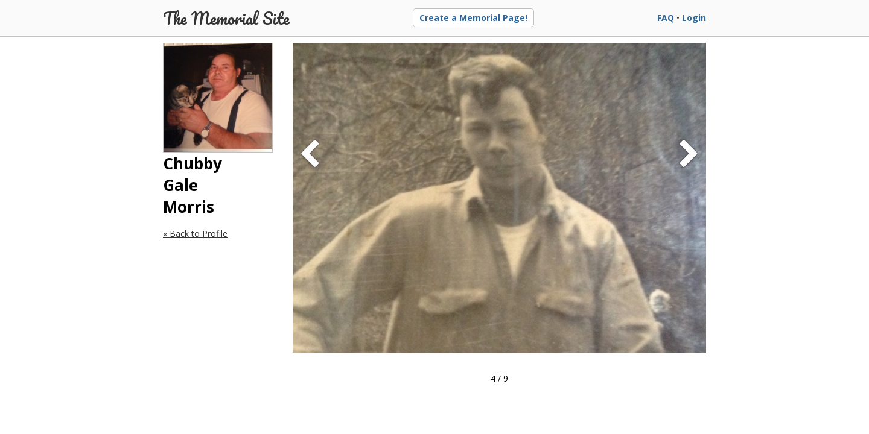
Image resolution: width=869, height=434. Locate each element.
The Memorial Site (226, 18)
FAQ (665, 18)
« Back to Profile (195, 233)
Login (694, 18)
